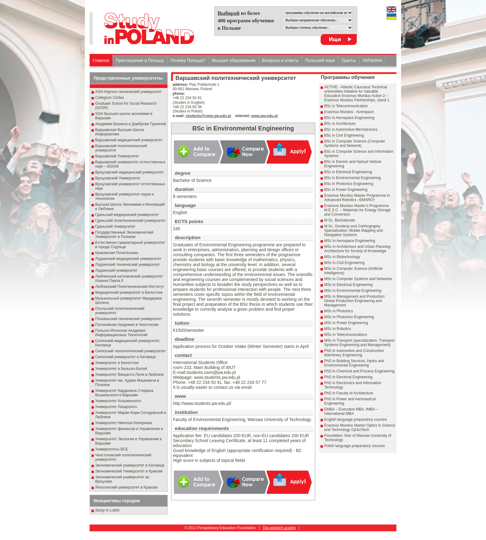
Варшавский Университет (117, 156)
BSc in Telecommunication (346, 106)
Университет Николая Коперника (123, 423)
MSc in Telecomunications (345, 334)
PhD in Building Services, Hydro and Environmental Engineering (354, 363)
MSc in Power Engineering (346, 323)
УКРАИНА (372, 60)
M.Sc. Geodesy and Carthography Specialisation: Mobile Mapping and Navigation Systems (353, 230)
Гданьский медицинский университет (127, 215)
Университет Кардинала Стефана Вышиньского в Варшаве (124, 393)
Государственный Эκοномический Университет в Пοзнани (124, 234)
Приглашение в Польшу (140, 60)
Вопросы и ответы (280, 60)
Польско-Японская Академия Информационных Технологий (121, 332)
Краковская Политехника (116, 253)
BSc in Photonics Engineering (348, 184)
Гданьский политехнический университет (130, 220)
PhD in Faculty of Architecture (348, 393)
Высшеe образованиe (234, 60)
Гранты (348, 60)
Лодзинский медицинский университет (128, 259)
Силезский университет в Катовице (125, 357)
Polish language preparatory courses (354, 446)
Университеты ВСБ (111, 449)
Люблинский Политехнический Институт (129, 286)
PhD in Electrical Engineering (348, 377)
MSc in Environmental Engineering (352, 290)
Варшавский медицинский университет (128, 140)
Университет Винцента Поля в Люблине (129, 374)
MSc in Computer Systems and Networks (358, 279)
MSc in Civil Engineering (344, 263)
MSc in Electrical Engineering (348, 285)
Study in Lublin (107, 510)
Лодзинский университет (116, 270)
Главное (101, 60)
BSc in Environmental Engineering (352, 178)
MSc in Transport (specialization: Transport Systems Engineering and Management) (359, 342)
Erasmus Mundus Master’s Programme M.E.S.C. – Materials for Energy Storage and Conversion (357, 210)
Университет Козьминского (118, 401)
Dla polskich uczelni (279, 528)
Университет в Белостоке (117, 363)
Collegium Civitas (109, 97)
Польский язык (320, 60)
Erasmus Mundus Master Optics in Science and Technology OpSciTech (359, 427)
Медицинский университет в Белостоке (129, 292)
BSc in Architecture (340, 123)
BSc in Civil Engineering (344, 135)
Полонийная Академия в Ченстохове (127, 325)
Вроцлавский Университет (117, 178)
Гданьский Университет (115, 226)
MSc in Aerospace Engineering (349, 241)
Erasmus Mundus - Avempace (349, 112)
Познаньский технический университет (128, 319)
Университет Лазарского (116, 407)
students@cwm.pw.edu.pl (208, 116)
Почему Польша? (187, 60)
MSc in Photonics (338, 311)
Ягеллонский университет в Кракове (126, 487)
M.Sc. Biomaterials (339, 220)
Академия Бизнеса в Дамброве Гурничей (130, 124)
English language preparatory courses (355, 419)
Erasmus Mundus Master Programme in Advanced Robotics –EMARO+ (357, 197)
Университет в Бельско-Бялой (121, 369)
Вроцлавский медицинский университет (129, 172)
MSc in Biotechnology (342, 257)
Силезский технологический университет (130, 351)
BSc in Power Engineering (345, 189)
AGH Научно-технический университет (128, 92)
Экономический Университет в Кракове (129, 471)
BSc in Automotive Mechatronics (351, 129)
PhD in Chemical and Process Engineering (359, 371)
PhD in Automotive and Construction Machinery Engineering (354, 353)
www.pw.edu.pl (264, 116)
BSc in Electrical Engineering (348, 172)
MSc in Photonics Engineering (349, 317)
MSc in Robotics (337, 329)
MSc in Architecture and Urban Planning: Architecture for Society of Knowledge (357, 248)
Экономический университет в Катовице (130, 465)
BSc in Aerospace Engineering (349, 118)
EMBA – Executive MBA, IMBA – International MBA (351, 411)
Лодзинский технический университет (127, 264)
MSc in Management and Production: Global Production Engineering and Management (354, 300)
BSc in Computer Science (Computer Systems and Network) (354, 143)
